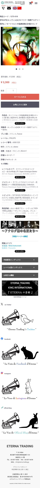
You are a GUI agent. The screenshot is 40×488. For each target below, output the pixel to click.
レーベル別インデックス (13, 268)
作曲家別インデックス (12, 260)
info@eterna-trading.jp (22, 462)
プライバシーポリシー (20, 467)
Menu (36, 2)
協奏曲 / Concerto (9, 248)
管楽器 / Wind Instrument (11, 246)
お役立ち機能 (9, 275)
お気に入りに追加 (20, 105)
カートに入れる (20, 97)
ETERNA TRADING (20, 446)
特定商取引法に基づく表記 (20, 469)
